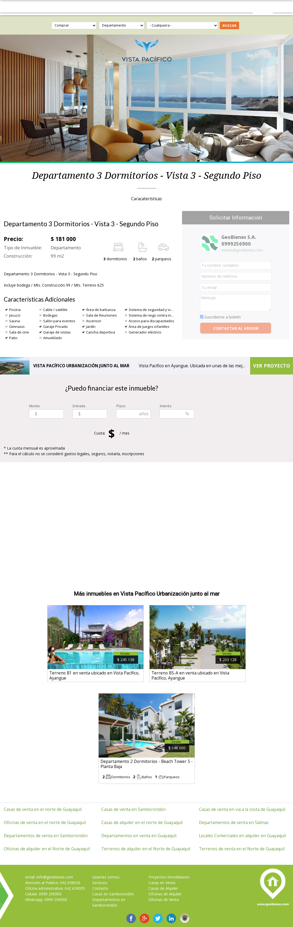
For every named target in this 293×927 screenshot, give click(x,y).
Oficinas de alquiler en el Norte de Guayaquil (47, 849)
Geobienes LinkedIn (171, 918)
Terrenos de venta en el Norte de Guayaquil (241, 849)
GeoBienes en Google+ (144, 918)
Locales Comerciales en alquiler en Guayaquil (242, 836)
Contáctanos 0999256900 (263, 7)
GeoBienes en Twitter (158, 918)
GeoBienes (146, 6)
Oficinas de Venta (164, 899)
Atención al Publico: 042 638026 (52, 882)
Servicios (99, 882)
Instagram (185, 918)
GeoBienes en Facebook (131, 918)
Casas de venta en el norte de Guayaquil (42, 809)
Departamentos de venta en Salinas (234, 822)
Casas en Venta (162, 882)
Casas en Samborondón (113, 893)
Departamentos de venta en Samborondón (46, 836)
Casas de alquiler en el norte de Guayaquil (142, 822)
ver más (95, 643)
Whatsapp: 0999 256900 (46, 899)
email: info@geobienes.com (49, 877)
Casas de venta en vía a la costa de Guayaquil (242, 809)
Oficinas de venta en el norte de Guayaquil (45, 822)
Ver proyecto (271, 365)
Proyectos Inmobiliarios (169, 877)
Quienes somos (106, 877)
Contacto (100, 888)
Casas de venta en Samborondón (133, 809)
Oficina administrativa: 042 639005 (55, 888)
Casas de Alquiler (163, 888)
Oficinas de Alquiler (165, 893)
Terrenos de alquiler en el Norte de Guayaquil (145, 849)
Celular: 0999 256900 (43, 893)
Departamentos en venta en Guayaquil (138, 836)
